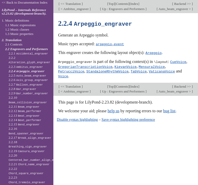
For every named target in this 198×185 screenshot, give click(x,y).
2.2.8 (22, 89)
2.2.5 (27, 75)
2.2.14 (25, 120)
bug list (169, 109)
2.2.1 (28, 53)
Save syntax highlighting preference (128, 118)
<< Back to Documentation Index (25, 2)
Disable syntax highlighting (77, 118)
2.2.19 (27, 151)
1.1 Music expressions (20, 25)
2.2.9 (28, 93)
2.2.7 (26, 84)
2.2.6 (28, 80)
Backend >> (182, 4)
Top (111, 4)
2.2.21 (29, 164)
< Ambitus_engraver (74, 9)
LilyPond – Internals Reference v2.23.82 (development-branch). (24, 12)
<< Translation (71, 4)
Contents (122, 4)
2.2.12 (25, 111)
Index (134, 4)
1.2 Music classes (17, 29)
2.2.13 (24, 115)
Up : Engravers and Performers (123, 9)
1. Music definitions (15, 20)
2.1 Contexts (13, 44)
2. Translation (12, 40)
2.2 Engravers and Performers (26, 49)
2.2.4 (27, 71)
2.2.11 (24, 106)
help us (113, 109)
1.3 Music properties (19, 34)
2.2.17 (30, 138)
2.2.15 (24, 124)
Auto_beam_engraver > (175, 9)
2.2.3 (26, 67)
